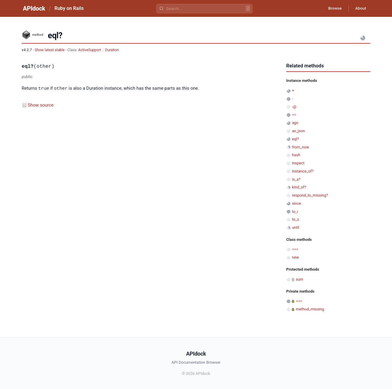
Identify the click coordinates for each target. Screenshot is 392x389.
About (360, 8)
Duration (112, 50)
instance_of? (303, 171)
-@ (294, 106)
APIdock (34, 8)
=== (295, 249)
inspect (298, 163)
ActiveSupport (89, 50)
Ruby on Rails (69, 8)
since (296, 203)
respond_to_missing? (310, 195)
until (295, 227)
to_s (295, 219)
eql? (295, 139)
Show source (41, 104)
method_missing (310, 309)
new (295, 257)
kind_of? (299, 187)
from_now (300, 147)
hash (296, 155)
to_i (295, 211)
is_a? (296, 179)
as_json (298, 131)
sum (299, 279)
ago (295, 122)
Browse (333, 8)
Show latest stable (50, 50)
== (294, 115)
